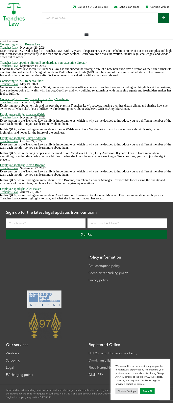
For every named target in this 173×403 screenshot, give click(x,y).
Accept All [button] (147, 391)
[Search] (163, 18)
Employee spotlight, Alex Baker (20, 188)
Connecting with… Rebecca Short (21, 81)
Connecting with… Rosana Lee (20, 44)
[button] (86, 34)
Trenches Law (9, 47)
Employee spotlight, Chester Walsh (22, 114)
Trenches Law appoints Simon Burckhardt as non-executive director (43, 62)
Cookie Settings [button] (127, 391)
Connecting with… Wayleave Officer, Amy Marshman (34, 99)
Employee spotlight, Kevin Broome (22, 165)
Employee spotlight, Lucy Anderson (23, 138)
